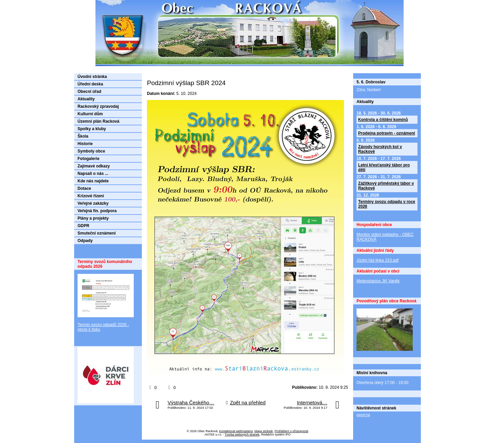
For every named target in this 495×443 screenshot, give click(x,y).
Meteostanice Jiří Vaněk (378, 281)
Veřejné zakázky (93, 203)
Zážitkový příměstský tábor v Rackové (386, 185)
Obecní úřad (89, 91)
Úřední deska (90, 84)
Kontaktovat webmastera (236, 431)
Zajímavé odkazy (94, 166)
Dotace (84, 188)
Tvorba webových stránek (242, 434)
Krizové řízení (91, 196)
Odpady (85, 240)
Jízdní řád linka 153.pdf (378, 260)
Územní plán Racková (98, 121)
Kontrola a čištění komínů (383, 119)
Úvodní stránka (92, 76)
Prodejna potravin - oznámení (386, 133)
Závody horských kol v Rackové (380, 149)
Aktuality (86, 99)
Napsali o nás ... (93, 173)
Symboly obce (91, 151)
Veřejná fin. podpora (97, 210)
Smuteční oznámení (97, 233)
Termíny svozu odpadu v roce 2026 (386, 204)
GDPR (83, 225)
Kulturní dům (90, 114)
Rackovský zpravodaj (98, 106)
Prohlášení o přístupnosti (291, 431)
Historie (85, 143)
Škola (83, 136)
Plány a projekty (93, 218)
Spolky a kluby (92, 128)
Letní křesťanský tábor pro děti (384, 167)
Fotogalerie (89, 158)
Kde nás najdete (93, 181)
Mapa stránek (263, 431)
